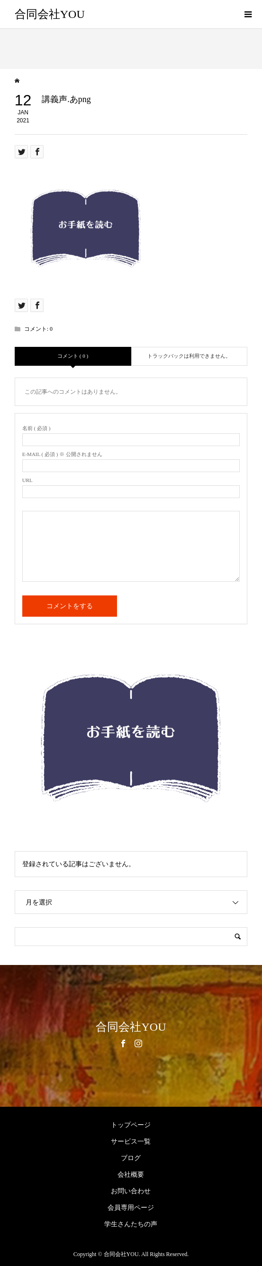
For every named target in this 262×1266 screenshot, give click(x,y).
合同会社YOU (50, 14)
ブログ (131, 1158)
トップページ (131, 1124)
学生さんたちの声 (130, 1224)
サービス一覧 (131, 1141)
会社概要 (130, 1174)
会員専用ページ (131, 1207)
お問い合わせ (131, 1191)
